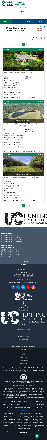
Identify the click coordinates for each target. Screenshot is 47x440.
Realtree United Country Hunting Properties (23, 346)
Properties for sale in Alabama (11, 237)
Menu (23, 12)
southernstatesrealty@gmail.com (27, 282)
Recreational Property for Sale (11, 255)
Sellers (23, 356)
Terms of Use (23, 362)
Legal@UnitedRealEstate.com (23, 410)
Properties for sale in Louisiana (11, 239)
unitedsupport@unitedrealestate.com (15, 395)
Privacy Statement (23, 360)
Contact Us (23, 359)
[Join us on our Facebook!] (13, 287)
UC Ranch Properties (23, 336)
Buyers (23, 354)
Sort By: (33, 39)
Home (23, 353)
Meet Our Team (23, 357)
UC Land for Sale (23, 339)
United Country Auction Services (23, 333)
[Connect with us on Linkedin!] (18, 287)
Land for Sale (5, 253)
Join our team (23, 343)
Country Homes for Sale (9, 249)
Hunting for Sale (6, 257)
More (26, 261)
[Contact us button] (37, 436)
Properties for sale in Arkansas (11, 235)
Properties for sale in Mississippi (11, 241)
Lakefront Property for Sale (10, 251)
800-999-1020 (30, 382)
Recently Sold (23, 363)
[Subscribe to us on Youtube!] (28, 287)
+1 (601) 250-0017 (27, 276)
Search (23, 8)
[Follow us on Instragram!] (33, 287)
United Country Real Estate (23, 329)
